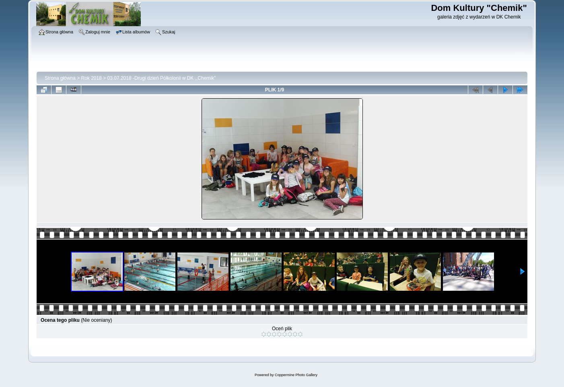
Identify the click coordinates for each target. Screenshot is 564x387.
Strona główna (60, 78)
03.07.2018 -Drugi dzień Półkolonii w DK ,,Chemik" (161, 78)
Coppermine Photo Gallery (296, 375)
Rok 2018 (91, 78)
